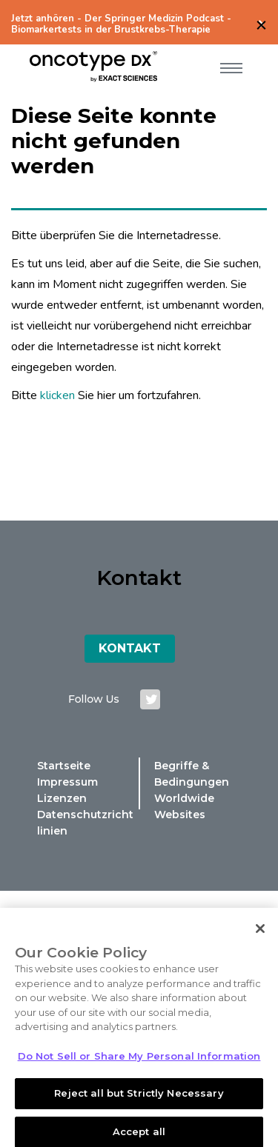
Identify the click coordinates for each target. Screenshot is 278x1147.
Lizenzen (62, 798)
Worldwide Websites (184, 806)
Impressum (67, 782)
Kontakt (130, 648)
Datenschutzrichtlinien (85, 822)
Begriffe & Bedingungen (191, 774)
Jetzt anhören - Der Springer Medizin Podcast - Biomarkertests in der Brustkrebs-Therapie (121, 24)
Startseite (63, 765)
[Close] (260, 933)
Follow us (93, 699)
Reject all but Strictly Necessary (138, 1098)
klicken (57, 395)
